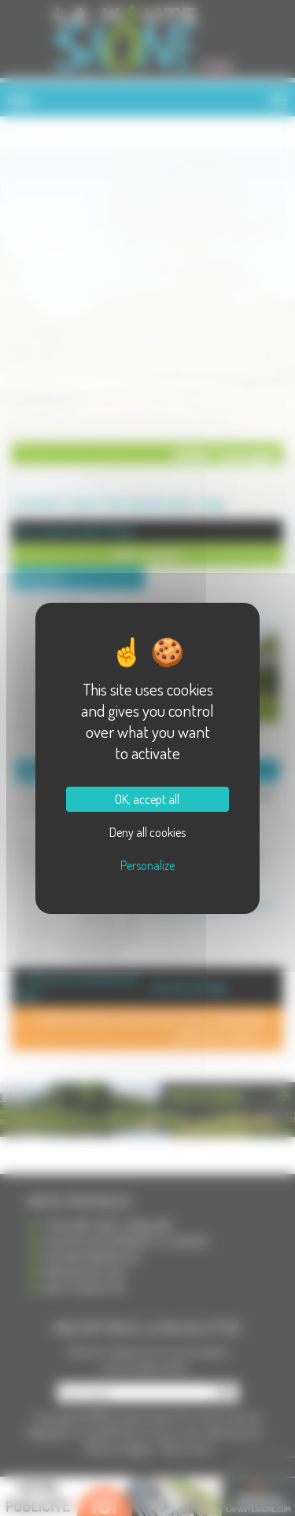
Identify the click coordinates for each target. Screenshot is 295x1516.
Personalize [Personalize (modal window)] (147, 865)
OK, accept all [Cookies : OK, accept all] (147, 799)
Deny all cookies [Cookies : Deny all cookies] (147, 832)
